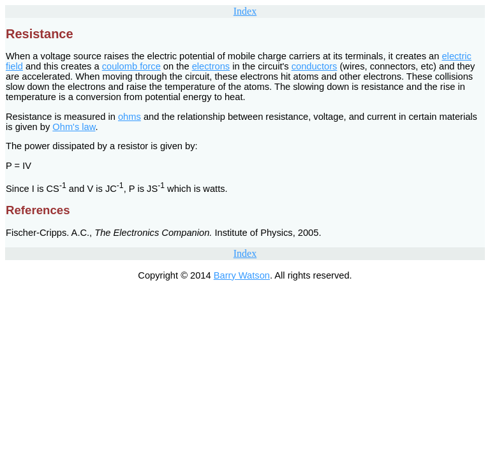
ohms (129, 117)
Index (245, 11)
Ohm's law (73, 127)
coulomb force (131, 66)
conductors (315, 66)
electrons (211, 66)
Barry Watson (242, 275)
